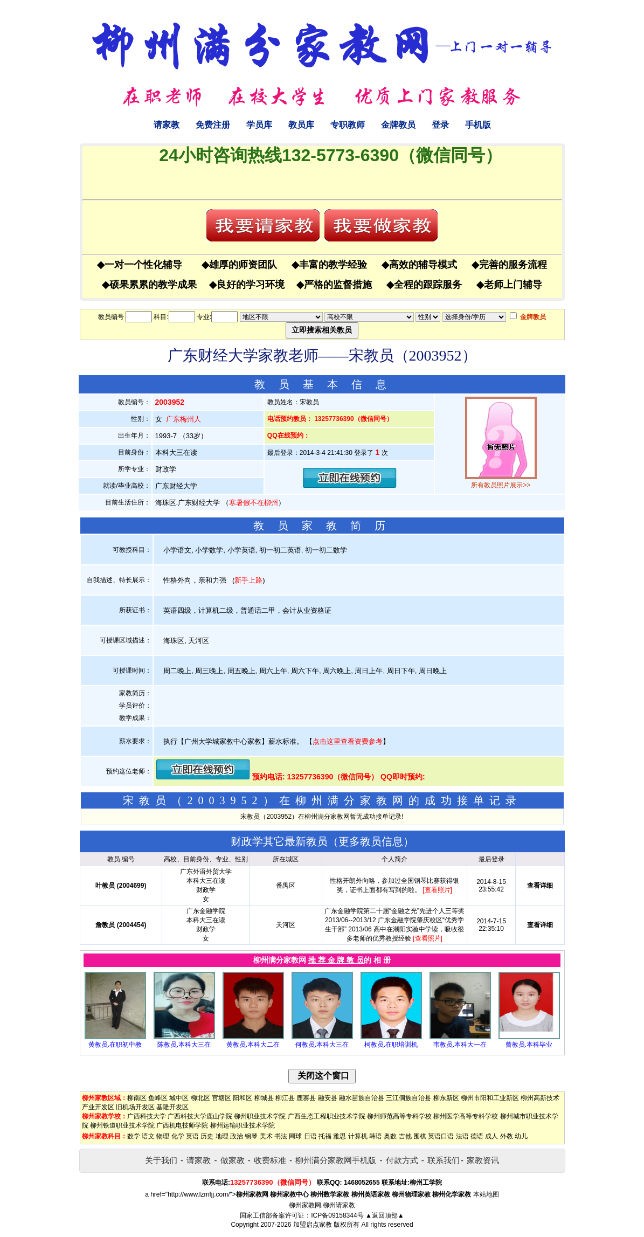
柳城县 (264, 1098)
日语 (310, 1136)
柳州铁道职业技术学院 (122, 1125)
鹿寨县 (306, 1098)
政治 (236, 1136)
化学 (177, 1136)
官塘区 (221, 1098)
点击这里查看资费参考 (348, 741)
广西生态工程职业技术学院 (326, 1116)
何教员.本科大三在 (322, 1044)
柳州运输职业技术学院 (242, 1125)
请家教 (166, 124)
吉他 (405, 1136)
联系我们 (443, 1160)
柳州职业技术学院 (260, 1116)
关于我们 (161, 1160)
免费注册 (213, 124)
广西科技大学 (146, 1116)
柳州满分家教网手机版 (335, 1160)
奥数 (390, 1136)
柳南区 (137, 1098)
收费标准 (270, 1160)
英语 (192, 1136)
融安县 (327, 1098)
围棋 (419, 1136)
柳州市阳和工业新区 (490, 1098)
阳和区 (242, 1098)
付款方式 (402, 1160)
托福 (324, 1136)
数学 (133, 1136)
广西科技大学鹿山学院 (200, 1116)
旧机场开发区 (135, 1107)
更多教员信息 (370, 841)
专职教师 (347, 124)
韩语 (375, 1136)
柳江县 (285, 1098)
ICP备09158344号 (337, 1215)
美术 (266, 1136)
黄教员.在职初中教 (115, 1044)
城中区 (179, 1098)
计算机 (358, 1136)
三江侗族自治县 (408, 1098)
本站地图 (486, 1194)
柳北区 (200, 1098)
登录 (440, 124)
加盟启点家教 (312, 1224)
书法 (280, 1136)
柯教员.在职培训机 (391, 1044)
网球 (295, 1136)
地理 (222, 1136)
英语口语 (441, 1136)
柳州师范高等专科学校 (399, 1116)
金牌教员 (398, 124)
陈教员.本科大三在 (184, 1044)
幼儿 (521, 1136)
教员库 (301, 124)
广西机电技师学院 (182, 1125)
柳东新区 (446, 1098)
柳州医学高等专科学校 (465, 1116)
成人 (491, 1136)
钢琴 (251, 1136)
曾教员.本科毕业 (528, 1044)
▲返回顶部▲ (384, 1215)
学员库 (259, 124)
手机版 (478, 124)
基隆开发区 (172, 1107)
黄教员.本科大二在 (253, 1044)
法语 (462, 1136)
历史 (206, 1136)
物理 (162, 1136)
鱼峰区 (158, 1098)
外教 (506, 1136)
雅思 (339, 1136)
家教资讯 (483, 1160)
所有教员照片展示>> (500, 485)
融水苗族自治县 (361, 1098)
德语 (476, 1136)
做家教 (232, 1160)
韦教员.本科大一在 (460, 1044)
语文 (148, 1136)
